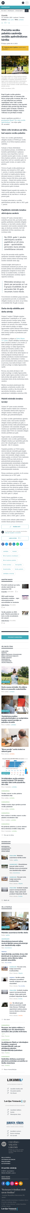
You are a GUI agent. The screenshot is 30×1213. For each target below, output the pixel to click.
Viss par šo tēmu (9, 835)
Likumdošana (16, 872)
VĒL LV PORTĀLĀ (6, 907)
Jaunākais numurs (15, 1131)
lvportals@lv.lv (10, 1171)
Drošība (20, 896)
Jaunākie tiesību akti (16, 1088)
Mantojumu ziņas (15, 1114)
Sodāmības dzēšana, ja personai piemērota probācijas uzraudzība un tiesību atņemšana (14, 1061)
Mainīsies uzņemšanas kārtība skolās (14, 933)
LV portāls (4, 15)
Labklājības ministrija (8, 573)
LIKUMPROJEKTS (6, 848)
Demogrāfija (18, 564)
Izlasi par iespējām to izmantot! (13, 532)
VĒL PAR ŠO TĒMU (7, 646)
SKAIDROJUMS (5, 849)
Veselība (20, 1015)
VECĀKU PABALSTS (6, 662)
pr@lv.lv (14, 1173)
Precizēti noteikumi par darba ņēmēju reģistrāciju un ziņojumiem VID (10, 587)
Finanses (7, 1036)
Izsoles (12, 1112)
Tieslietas (7, 1052)
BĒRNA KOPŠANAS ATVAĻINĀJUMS (11, 654)
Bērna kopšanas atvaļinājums (10, 555)
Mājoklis (20, 883)
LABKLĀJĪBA (4, 651)
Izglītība (16, 860)
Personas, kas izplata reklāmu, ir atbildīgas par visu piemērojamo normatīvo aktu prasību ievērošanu (14, 1029)
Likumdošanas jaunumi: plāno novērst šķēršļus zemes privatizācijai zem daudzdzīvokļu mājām (14, 943)
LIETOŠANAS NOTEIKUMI (8, 1159)
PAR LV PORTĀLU (6, 1157)
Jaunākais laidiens (15, 1110)
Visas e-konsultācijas (10, 1069)
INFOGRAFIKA (5, 846)
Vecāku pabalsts (19, 569)
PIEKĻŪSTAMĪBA (5, 1161)
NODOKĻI (4, 652)
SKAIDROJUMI (5, 7)
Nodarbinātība (7, 569)
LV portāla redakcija (9, 1168)
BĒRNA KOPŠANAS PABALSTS (9, 656)
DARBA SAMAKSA (6, 657)
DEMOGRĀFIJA (5, 659)
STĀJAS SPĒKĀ (5, 851)
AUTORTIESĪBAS (5, 1163)
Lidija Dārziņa (5, 605)
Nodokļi (14, 551)
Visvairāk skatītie (15, 1091)
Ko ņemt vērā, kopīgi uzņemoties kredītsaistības (18, 879)
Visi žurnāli (13, 1135)
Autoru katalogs (15, 1133)
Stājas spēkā (10, 19)
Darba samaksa (7, 564)
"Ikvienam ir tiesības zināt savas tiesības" (13, 1191)
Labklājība (21, 19)
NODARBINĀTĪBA (6, 661)
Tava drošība (8, 962)
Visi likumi (13, 1093)
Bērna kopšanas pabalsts (9, 560)
